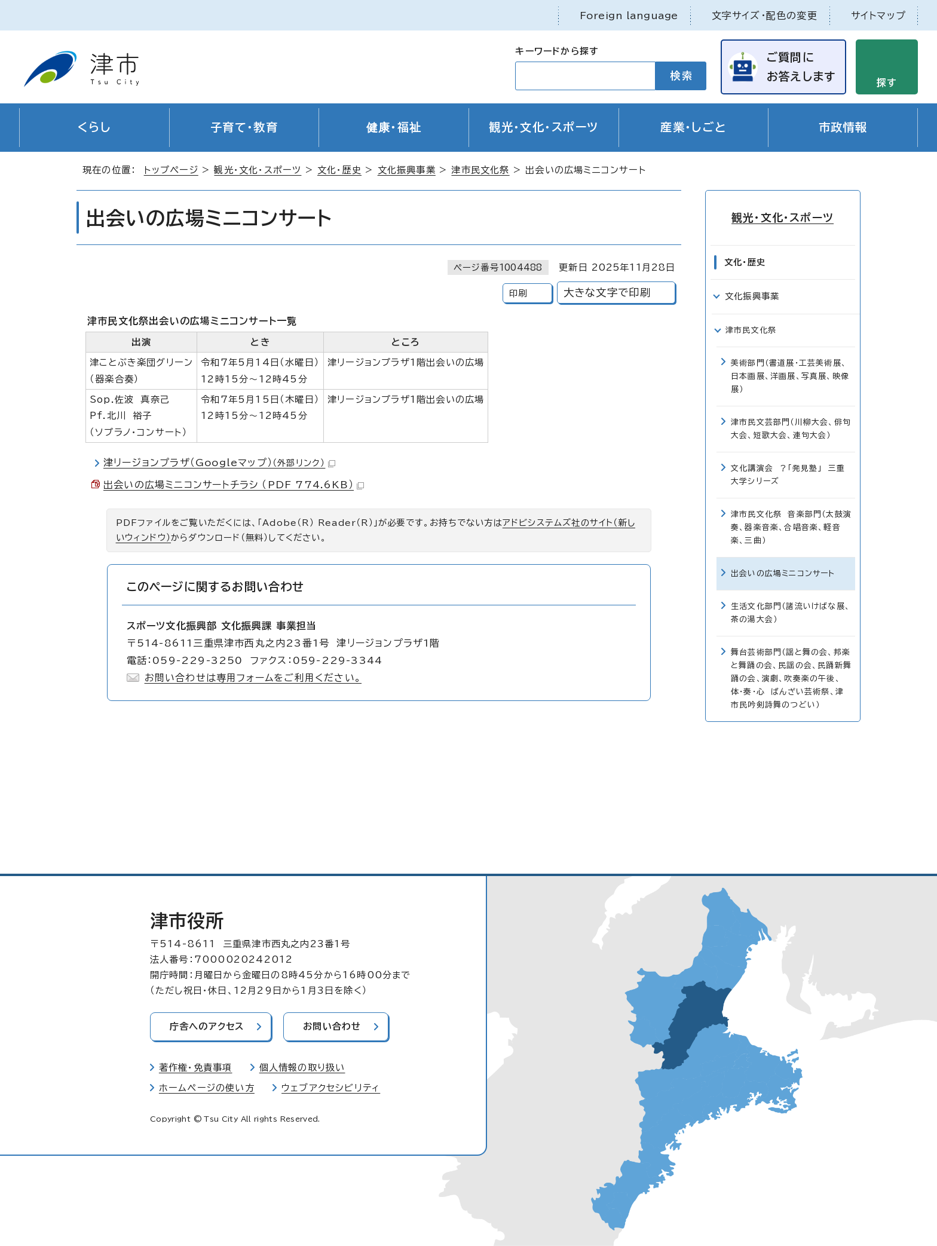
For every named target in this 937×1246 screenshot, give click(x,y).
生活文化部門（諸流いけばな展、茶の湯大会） (790, 612)
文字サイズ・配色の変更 (764, 15)
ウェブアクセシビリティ (330, 1087)
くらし (94, 127)
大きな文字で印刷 (607, 293)
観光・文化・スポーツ (543, 127)
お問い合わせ (333, 1026)
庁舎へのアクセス (207, 1026)
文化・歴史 (339, 170)
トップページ (171, 170)
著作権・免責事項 (195, 1068)
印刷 (518, 293)
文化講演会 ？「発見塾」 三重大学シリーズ (788, 474)
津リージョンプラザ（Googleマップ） (219, 463)
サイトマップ (878, 15)
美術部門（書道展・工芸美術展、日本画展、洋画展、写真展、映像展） (790, 376)
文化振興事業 (407, 170)
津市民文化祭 (480, 170)
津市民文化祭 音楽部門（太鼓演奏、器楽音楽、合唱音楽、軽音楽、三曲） (791, 527)
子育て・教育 (244, 127)
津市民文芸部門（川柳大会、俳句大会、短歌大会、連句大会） (791, 428)
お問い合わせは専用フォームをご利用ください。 (253, 677)
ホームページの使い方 (207, 1087)
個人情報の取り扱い (302, 1068)
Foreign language (629, 15)
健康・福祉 (394, 127)
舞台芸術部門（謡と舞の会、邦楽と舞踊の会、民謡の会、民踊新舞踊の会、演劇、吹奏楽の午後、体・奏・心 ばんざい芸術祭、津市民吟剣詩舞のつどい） (791, 678)
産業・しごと (693, 127)
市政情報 (843, 127)
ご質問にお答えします (800, 66)
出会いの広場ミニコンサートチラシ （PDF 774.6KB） (233, 485)
